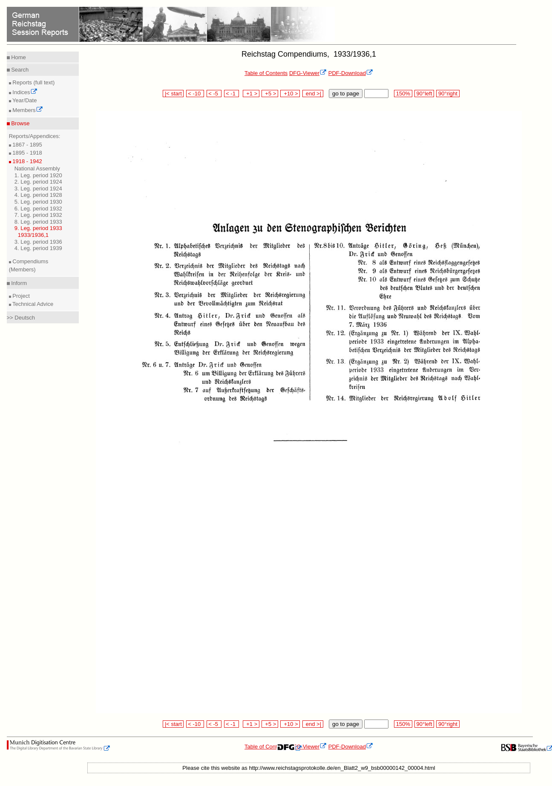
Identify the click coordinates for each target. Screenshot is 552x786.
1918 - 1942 (26, 161)
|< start (173, 93)
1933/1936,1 (33, 235)
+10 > (290, 93)
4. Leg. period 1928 (38, 195)
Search (19, 69)
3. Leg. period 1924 (38, 188)
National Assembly (37, 168)
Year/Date (24, 100)
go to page (345, 93)
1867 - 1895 (26, 144)
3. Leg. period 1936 (38, 242)
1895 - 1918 (26, 153)
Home (18, 57)
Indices (24, 92)
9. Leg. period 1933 (38, 228)
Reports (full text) (33, 82)
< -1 (231, 93)
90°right (448, 93)
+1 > (251, 93)
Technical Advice (32, 304)
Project (20, 296)
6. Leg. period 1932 (38, 208)
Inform (18, 283)
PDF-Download (350, 73)
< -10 (195, 93)
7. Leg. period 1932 (38, 215)
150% (402, 93)
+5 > (270, 93)
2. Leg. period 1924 (38, 182)
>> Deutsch (21, 317)
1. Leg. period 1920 (38, 175)
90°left (424, 93)
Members (27, 110)
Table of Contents (266, 73)
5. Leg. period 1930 (38, 202)
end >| (313, 93)
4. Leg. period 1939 (38, 248)
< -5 (214, 93)
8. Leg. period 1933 (38, 222)
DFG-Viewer (308, 73)
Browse (20, 123)
